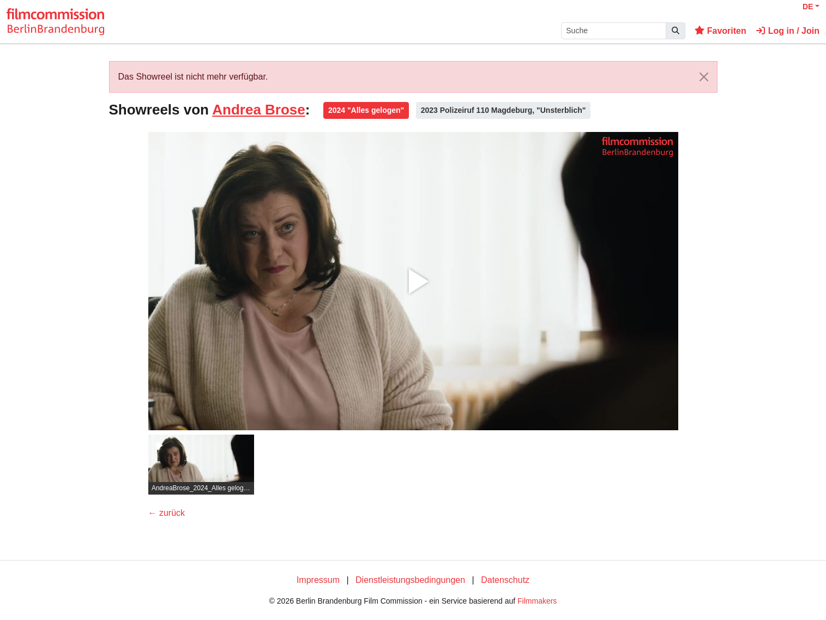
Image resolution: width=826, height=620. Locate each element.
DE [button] (808, 6)
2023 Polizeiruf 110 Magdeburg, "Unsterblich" (503, 110)
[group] (201, 465)
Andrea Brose (258, 109)
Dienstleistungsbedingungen (410, 580)
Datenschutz (505, 580)
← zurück (166, 512)
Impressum (318, 580)
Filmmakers (537, 601)
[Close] (704, 77)
